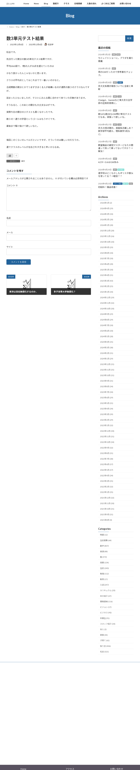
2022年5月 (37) (106, 470)
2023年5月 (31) (106, 403)
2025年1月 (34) (106, 292)
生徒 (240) (104, 568)
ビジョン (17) (105, 607)
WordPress (55, 752)
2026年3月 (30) (106, 214)
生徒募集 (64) (105, 540)
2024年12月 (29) (107, 297)
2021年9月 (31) (106, 514)
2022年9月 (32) (106, 447)
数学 (23, 161)
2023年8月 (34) (106, 386)
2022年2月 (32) (106, 486)
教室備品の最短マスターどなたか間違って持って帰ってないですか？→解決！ (115, 148)
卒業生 (120, 82)
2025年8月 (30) (106, 253)
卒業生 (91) (105, 618)
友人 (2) (103, 629)
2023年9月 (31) (106, 381)
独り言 (126, 183)
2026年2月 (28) (106, 219)
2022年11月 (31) (107, 436)
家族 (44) (104, 635)
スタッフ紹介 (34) (107, 624)
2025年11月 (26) (107, 236)
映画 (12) (104, 535)
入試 (119, 96)
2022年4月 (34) (106, 475)
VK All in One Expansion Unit (87, 752)
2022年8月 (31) (106, 453)
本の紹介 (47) (105, 596)
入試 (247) (104, 585)
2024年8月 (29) (106, 320)
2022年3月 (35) (106, 481)
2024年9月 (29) (106, 314)
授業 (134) (104, 562)
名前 (8, 222)
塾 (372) (103, 557)
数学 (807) (104, 546)
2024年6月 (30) (106, 331)
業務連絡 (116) (106, 601)
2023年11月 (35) (107, 370)
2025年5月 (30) (106, 269)
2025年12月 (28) (107, 230)
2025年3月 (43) (106, 280)
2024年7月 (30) (106, 325)
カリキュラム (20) (107, 590)
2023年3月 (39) (106, 414)
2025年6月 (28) (106, 264)
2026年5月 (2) (106, 203)
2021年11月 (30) (107, 503)
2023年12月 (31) (107, 364)
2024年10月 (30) (107, 308)
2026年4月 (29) (106, 208)
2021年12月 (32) (107, 498)
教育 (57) (104, 579)
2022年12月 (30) (107, 431)
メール (9, 236)
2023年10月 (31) (107, 375)
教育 (115, 96)
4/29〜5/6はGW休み (108, 162)
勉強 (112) (104, 573)
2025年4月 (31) (106, 275)
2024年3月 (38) (106, 347)
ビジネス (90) (105, 612)
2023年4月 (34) (106, 408)
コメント (12, 185)
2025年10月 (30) (107, 242)
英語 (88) (104, 551)
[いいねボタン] (9, 156)
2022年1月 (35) (106, 492)
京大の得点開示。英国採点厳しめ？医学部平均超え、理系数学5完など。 (115, 131)
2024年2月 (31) (106, 353)
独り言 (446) (105, 646)
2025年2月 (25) (106, 286)
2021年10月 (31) (107, 509)
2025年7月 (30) (106, 258)
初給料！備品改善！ (108, 187)
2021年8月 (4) (106, 520)
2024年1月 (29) (106, 358)
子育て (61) (105, 640)
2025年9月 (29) (106, 247)
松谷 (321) (104, 651)
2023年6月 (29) (106, 397)
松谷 (130, 183)
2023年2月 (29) (106, 420)
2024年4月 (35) (106, 342)
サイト (9, 251)
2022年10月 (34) (107, 442)
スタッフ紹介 (118, 183)
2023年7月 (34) (106, 392)
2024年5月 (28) (106, 336)
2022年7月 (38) (106, 459)
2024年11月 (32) (107, 303)
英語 (118, 54)
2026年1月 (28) (106, 225)
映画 (114, 54)
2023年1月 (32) (106, 425)
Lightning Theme (69, 752)
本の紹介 (121, 169)
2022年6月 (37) (106, 464)
